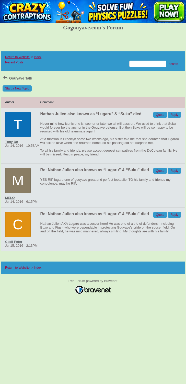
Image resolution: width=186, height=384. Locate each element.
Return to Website (17, 57)
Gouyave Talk (17, 78)
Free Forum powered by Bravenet (93, 281)
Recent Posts (14, 62)
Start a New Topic (17, 88)
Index (37, 57)
